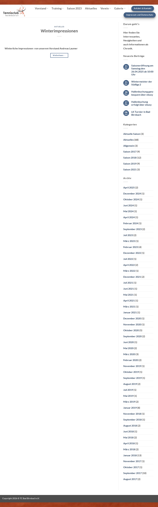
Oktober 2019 (131, 371)
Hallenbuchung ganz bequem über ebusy (142, 93)
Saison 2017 (129, 151)
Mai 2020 (128, 348)
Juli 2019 (128, 389)
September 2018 (132, 419)
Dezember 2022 (132, 252)
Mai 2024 (128, 211)
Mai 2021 (128, 294)
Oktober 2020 (131, 330)
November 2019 (132, 366)
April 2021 (129, 300)
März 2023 (129, 240)
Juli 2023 (128, 235)
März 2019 (129, 401)
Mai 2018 (128, 437)
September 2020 (132, 336)
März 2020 (129, 354)
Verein (105, 8)
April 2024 (129, 217)
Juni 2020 (128, 342)
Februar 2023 (130, 246)
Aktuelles (91, 8)
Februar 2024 (130, 223)
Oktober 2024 (131, 199)
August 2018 (130, 425)
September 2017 (132, 473)
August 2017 (130, 479)
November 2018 (132, 413)
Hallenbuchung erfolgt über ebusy (141, 103)
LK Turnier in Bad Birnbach (140, 113)
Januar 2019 (130, 407)
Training (58, 8)
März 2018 (129, 449)
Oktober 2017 (131, 467)
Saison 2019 (129, 163)
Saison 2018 (129, 157)
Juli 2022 (128, 258)
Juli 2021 (128, 282)
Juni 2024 (128, 205)
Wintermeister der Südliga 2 (141, 83)
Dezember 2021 (132, 276)
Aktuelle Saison (131, 133)
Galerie (119, 8)
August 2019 (130, 383)
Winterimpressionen (59, 31)
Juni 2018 (128, 431)
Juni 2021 (128, 288)
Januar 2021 (130, 312)
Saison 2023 (74, 8)
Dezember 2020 (132, 318)
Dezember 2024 (132, 193)
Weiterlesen (59, 55)
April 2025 (129, 187)
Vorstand (41, 8)
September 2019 (132, 377)
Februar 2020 (130, 360)
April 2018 (129, 443)
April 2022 (129, 264)
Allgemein (128, 145)
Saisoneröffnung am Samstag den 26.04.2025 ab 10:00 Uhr (142, 70)
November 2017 (132, 461)
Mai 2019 (128, 395)
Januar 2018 (130, 455)
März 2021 (129, 306)
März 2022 (129, 270)
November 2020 (132, 324)
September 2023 (132, 229)
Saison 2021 (129, 169)
